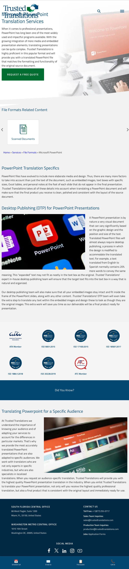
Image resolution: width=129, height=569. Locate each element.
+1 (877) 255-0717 (100, 511)
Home (6, 152)
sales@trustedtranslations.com (98, 520)
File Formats (30, 152)
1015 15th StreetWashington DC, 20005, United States (28, 531)
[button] (2, 130)
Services (16, 152)
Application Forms (96, 534)
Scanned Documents (23, 139)
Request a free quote (23, 74)
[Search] (99, 10)
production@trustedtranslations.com (101, 529)
